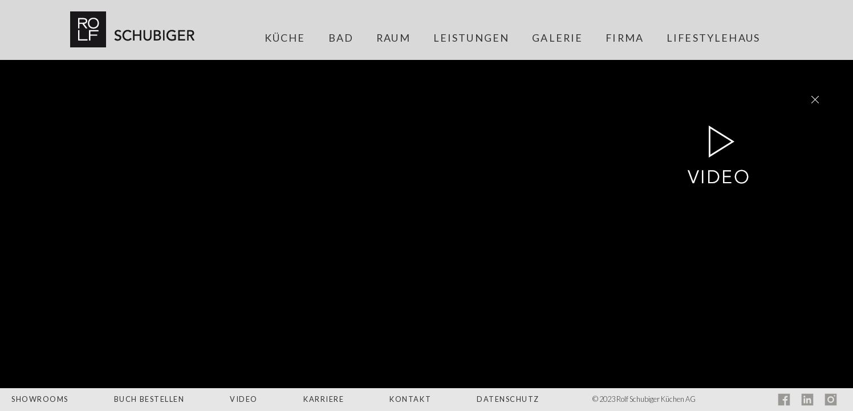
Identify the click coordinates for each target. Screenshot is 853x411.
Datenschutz (508, 399)
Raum (393, 38)
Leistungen (471, 38)
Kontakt (410, 399)
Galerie (557, 38)
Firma (625, 38)
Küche (285, 38)
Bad (341, 38)
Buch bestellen (149, 399)
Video (244, 399)
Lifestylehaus (713, 38)
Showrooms (39, 399)
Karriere (323, 399)
